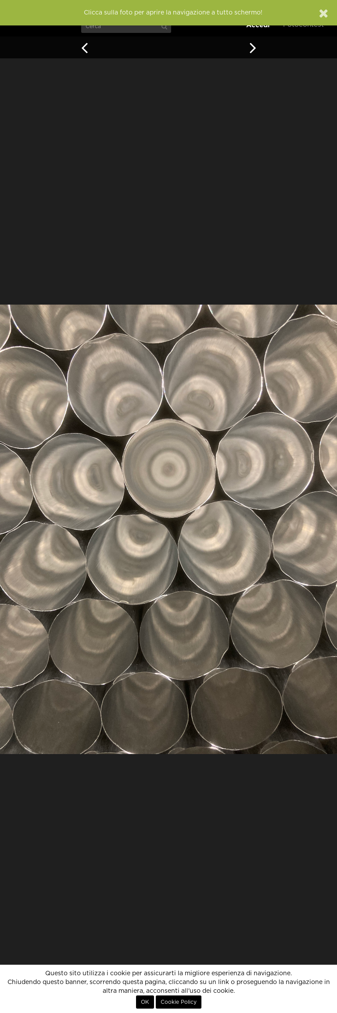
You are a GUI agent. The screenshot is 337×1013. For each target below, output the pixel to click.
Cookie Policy (179, 1002)
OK (145, 1002)
